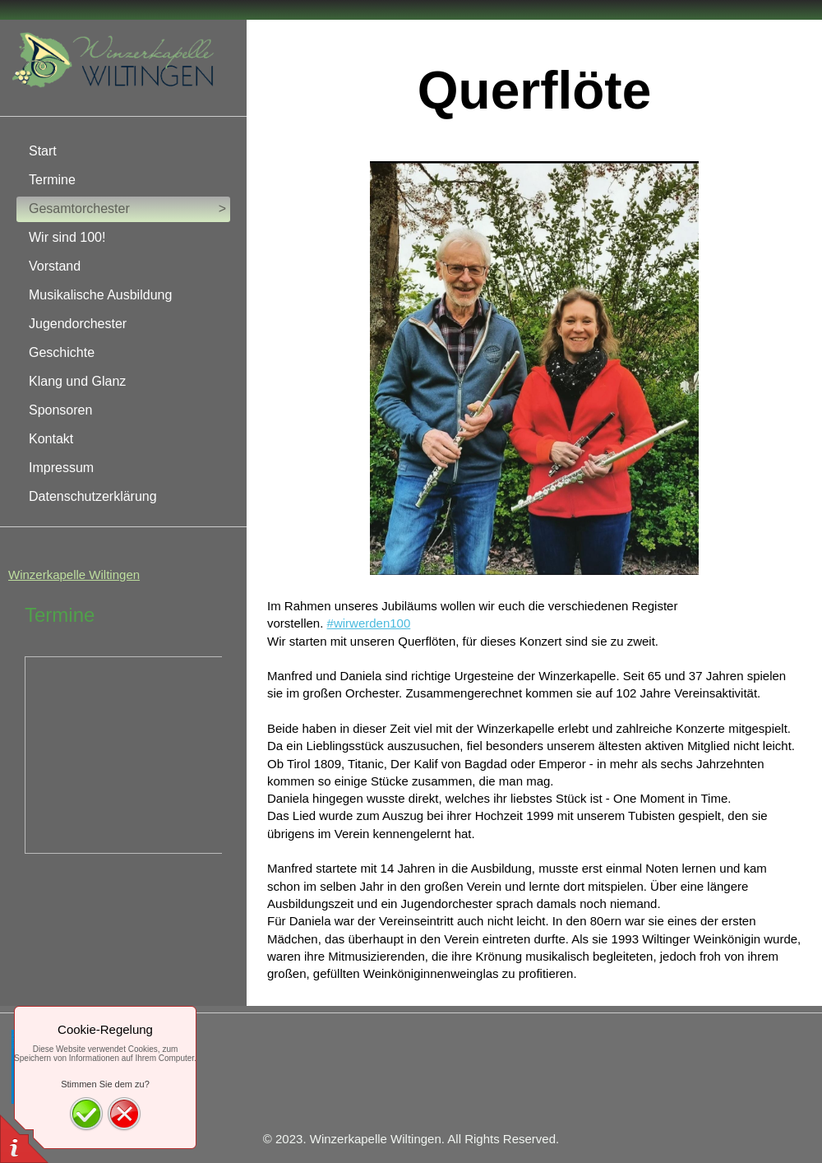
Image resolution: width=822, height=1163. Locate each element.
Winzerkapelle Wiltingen (74, 575)
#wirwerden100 (369, 623)
